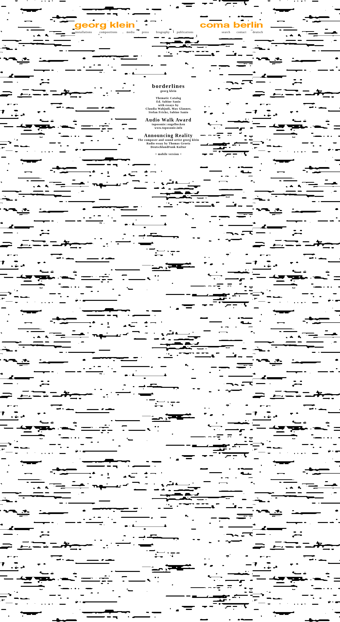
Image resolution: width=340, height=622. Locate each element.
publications (185, 32)
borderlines (168, 86)
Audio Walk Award (168, 119)
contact (241, 32)
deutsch (258, 32)
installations (83, 32)
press (145, 32)
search (226, 32)
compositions (108, 32)
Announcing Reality (168, 135)
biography (163, 32)
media (131, 32)
